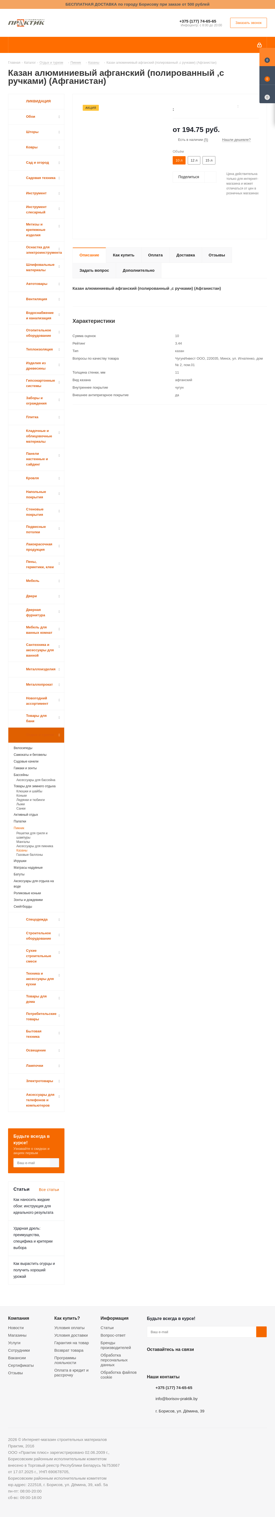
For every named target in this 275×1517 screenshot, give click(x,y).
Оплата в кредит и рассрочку (71, 1372)
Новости (16, 1327)
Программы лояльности (65, 1360)
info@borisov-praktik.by (176, 1398)
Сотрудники (19, 1350)
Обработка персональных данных (114, 1360)
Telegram (192, 1362)
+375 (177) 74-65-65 (197, 21)
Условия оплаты (69, 1327)
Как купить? (67, 1318)
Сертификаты (21, 1365)
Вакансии (17, 1357)
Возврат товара (68, 1350)
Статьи (107, 1327)
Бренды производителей (116, 1345)
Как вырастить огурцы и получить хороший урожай (34, 1270)
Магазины (17, 1335)
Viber (206, 1362)
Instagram (179, 1362)
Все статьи (49, 1189)
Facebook (165, 1362)
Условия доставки (71, 1335)
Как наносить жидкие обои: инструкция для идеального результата (33, 1206)
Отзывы (15, 1373)
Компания (18, 1318)
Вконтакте (152, 1362)
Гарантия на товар (71, 1342)
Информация (115, 1318)
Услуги (14, 1342)
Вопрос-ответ (113, 1335)
